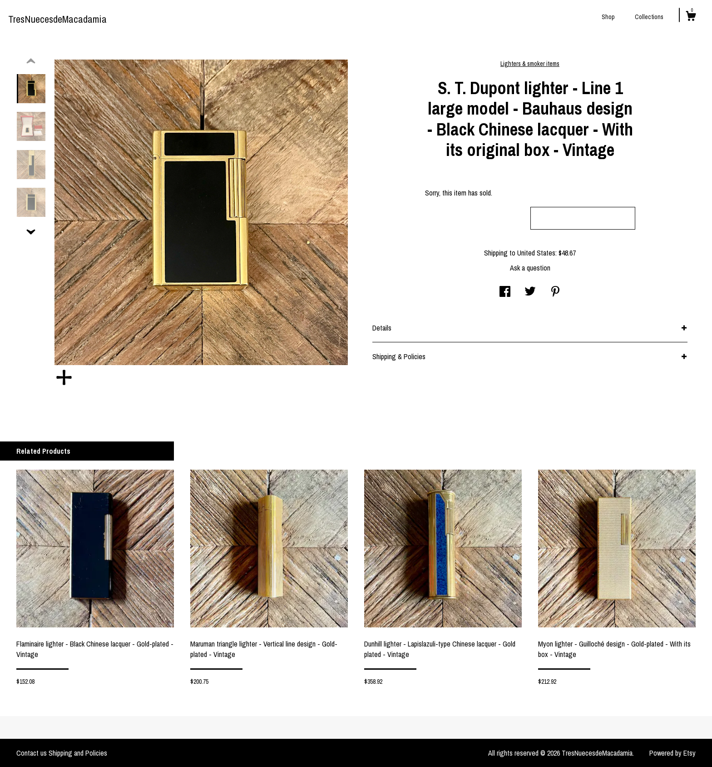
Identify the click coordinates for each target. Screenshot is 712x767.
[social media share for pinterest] (555, 292)
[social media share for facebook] (504, 292)
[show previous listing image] (30, 61)
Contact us (31, 753)
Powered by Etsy (672, 753)
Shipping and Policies (78, 753)
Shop (608, 17)
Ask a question (530, 268)
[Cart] (691, 17)
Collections (649, 17)
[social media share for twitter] (530, 292)
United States (536, 253)
